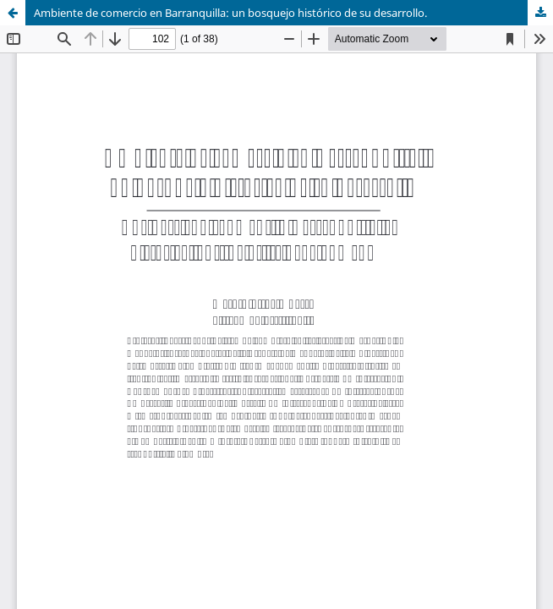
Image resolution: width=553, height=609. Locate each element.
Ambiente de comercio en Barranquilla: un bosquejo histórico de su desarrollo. (230, 12)
